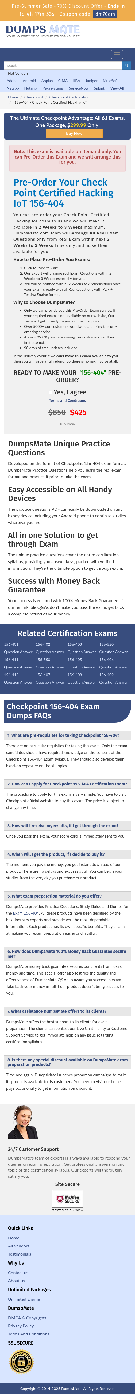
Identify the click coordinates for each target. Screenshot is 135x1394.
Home (13, 97)
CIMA (63, 80)
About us (16, 1280)
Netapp (13, 88)
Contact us (18, 1272)
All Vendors (18, 1245)
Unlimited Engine (24, 1298)
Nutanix (30, 88)
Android (29, 80)
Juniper (92, 80)
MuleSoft (110, 80)
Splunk (99, 88)
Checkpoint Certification (69, 97)
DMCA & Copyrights (27, 1317)
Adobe (12, 80)
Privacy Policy (21, 1325)
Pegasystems (53, 88)
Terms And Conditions (28, 1333)
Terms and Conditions (67, 400)
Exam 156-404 (26, 913)
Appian (47, 80)
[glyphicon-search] (126, 65)
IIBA (76, 80)
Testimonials (19, 1253)
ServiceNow (79, 88)
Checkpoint (33, 97)
